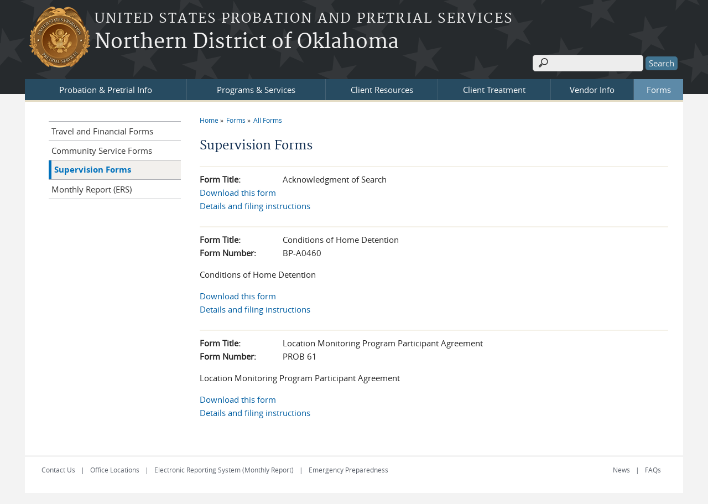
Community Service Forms (101, 150)
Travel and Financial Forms (102, 131)
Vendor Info (592, 89)
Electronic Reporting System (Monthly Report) (224, 469)
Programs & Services (256, 89)
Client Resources (382, 89)
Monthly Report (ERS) (91, 189)
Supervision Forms (92, 169)
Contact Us (58, 469)
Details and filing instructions (255, 205)
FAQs (653, 469)
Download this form (238, 192)
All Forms (267, 120)
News (621, 469)
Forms (659, 89)
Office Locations (114, 469)
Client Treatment (494, 89)
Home (209, 120)
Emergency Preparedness (348, 469)
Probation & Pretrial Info (105, 89)
